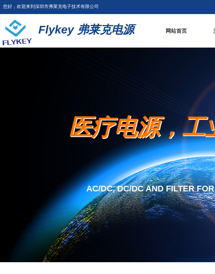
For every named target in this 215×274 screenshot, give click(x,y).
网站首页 (176, 31)
